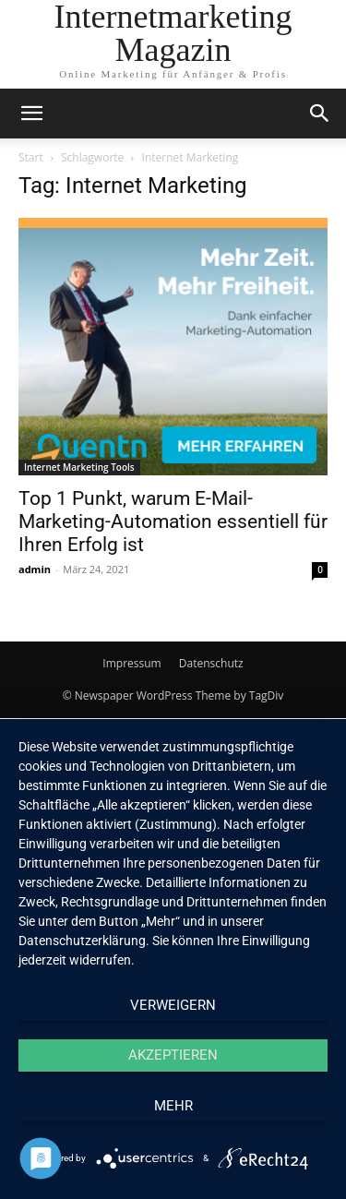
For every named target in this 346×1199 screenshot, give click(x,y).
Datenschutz (211, 663)
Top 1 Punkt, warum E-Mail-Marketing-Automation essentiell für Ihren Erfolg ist (173, 521)
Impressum (131, 663)
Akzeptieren (173, 1055)
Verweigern (173, 1005)
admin (34, 569)
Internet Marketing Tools (79, 467)
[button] (320, 113)
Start (30, 157)
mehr (173, 1105)
